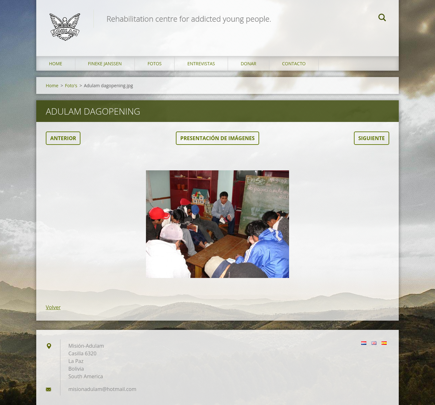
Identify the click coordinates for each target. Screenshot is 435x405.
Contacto (294, 63)
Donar (248, 63)
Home (55, 63)
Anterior (63, 138)
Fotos (155, 63)
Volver (53, 307)
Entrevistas (201, 63)
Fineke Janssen (105, 63)
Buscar (382, 18)
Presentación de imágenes (217, 138)
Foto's (71, 85)
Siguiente (371, 138)
